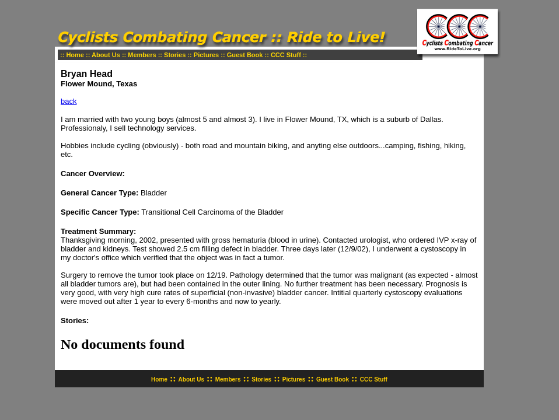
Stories (175, 54)
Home (75, 54)
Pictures (206, 54)
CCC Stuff (286, 54)
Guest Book (245, 54)
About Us (106, 54)
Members (142, 54)
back (68, 101)
